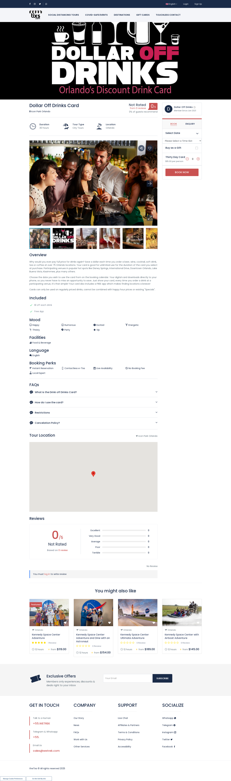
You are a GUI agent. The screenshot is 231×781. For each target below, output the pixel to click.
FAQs (76, 732)
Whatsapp (169, 718)
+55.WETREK (41, 723)
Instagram (169, 732)
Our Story (79, 718)
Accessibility (124, 746)
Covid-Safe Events (96, 14)
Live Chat (123, 718)
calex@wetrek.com (46, 751)
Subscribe (162, 678)
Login (185, 4)
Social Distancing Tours (63, 14)
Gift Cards (143, 14)
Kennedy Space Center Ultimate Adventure (134, 636)
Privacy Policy (125, 739)
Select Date (172, 133)
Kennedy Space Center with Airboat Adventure (182, 636)
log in (47, 574)
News (76, 725)
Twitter (167, 739)
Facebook (169, 746)
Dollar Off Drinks (183, 107)
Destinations (122, 14)
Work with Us (80, 739)
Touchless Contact (168, 14)
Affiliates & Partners (128, 725)
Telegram (169, 725)
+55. (36, 737)
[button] (150, 218)
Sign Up (198, 4)
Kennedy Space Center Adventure (46, 636)
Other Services (82, 746)
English (171, 4)
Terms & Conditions (129, 732)
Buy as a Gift (173, 148)
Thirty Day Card (175, 157)
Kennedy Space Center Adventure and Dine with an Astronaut (93, 638)
